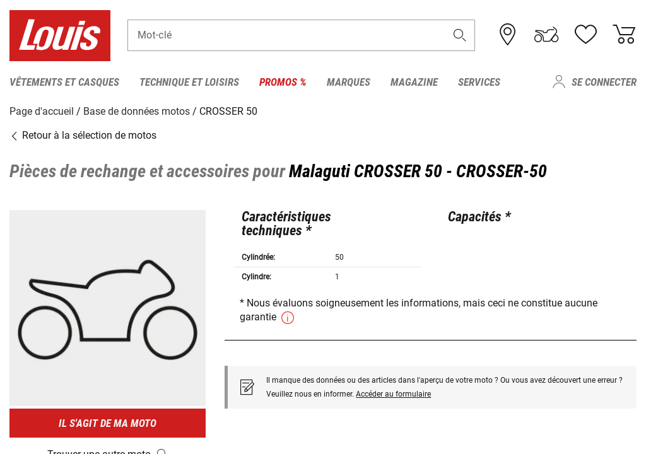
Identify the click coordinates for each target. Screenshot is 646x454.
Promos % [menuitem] (283, 82)
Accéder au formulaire (393, 393)
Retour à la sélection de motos (82, 135)
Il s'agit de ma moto (107, 423)
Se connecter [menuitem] (604, 82)
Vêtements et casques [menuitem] (64, 82)
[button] (459, 35)
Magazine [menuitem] (414, 82)
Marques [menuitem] (348, 82)
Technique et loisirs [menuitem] (189, 82)
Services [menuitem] (479, 82)
